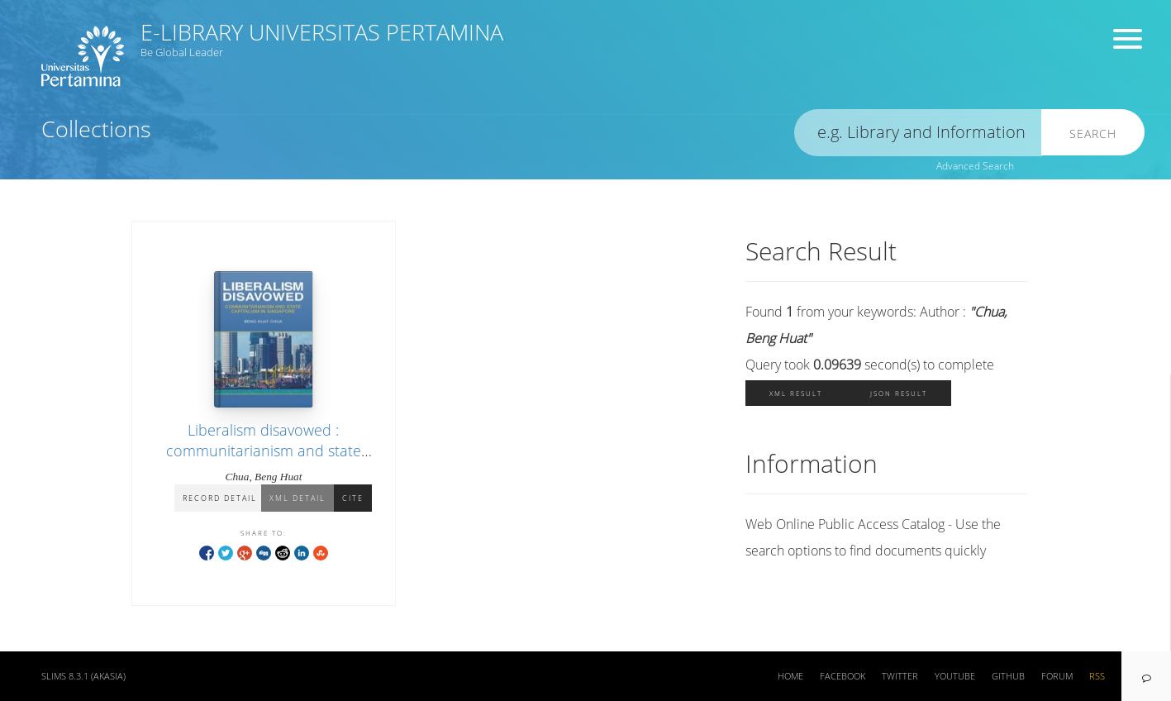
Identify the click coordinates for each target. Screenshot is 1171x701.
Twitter (900, 676)
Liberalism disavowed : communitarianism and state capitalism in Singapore (263, 450)
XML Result (795, 393)
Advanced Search (975, 166)
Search (1092, 133)
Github (1008, 676)
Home (790, 676)
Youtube (955, 676)
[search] (918, 132)
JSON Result (898, 393)
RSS (1097, 676)
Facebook (842, 676)
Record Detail (220, 498)
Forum (1057, 676)
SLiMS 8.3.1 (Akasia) (83, 676)
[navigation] (1146, 676)
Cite (353, 498)
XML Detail (297, 498)
